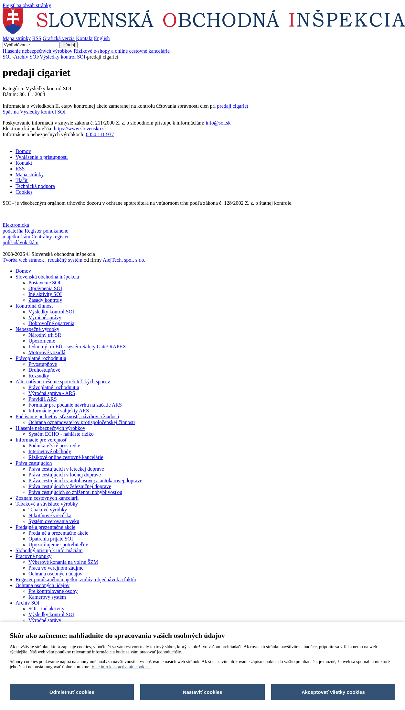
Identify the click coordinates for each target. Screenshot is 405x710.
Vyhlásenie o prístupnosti (42, 157)
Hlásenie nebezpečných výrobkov (37, 51)
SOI (7, 57)
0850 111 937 (100, 134)
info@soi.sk (218, 123)
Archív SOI (26, 57)
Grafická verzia (59, 38)
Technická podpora (35, 186)
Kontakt (84, 38)
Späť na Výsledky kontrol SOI (34, 112)
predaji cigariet (232, 106)
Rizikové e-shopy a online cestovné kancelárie (122, 51)
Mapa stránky (17, 38)
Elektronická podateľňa (16, 228)
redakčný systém (65, 260)
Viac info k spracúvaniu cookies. (121, 666)
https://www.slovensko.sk (80, 128)
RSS (36, 38)
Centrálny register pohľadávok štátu (36, 239)
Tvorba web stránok (23, 260)
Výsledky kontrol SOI (62, 57)
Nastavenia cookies (23, 214)
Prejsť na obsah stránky (27, 5)
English (102, 38)
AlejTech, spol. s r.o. (124, 260)
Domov (23, 151)
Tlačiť (22, 180)
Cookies (24, 192)
